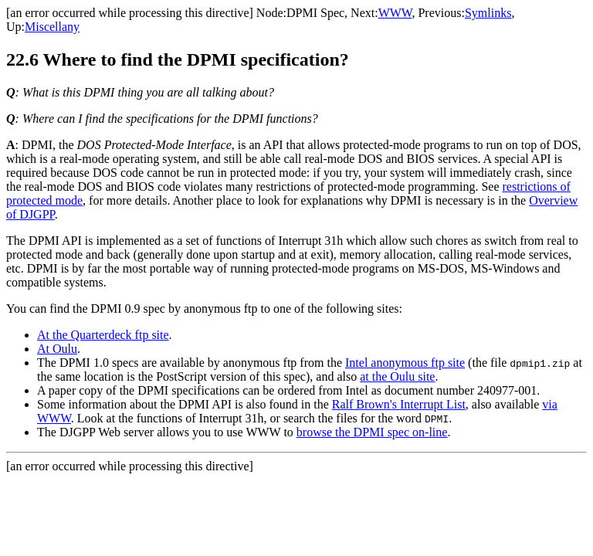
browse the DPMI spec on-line (372, 432)
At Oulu (57, 348)
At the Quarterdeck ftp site (103, 334)
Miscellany (52, 26)
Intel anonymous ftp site (405, 362)
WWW (395, 12)
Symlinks (488, 12)
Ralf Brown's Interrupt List (399, 404)
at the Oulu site (397, 376)
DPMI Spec (315, 12)
